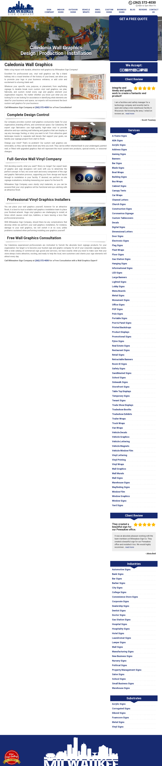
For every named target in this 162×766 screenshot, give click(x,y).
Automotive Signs (121, 569)
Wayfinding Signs (121, 487)
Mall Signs (117, 647)
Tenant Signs (119, 400)
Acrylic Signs (119, 145)
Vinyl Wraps (118, 464)
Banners (116, 158)
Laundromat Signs (121, 638)
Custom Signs (109, 11)
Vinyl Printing (119, 459)
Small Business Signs (123, 683)
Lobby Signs (118, 286)
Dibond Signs (119, 713)
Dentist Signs (119, 610)
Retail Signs (118, 354)
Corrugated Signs (121, 708)
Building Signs (119, 177)
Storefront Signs (120, 386)
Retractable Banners (122, 359)
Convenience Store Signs (125, 597)
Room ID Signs (119, 364)
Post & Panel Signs (121, 323)
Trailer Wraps (119, 418)
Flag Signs (117, 245)
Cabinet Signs (119, 186)
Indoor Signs (60, 11)
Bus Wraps (117, 181)
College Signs (119, 592)
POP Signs (117, 309)
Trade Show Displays (122, 405)
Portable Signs (119, 318)
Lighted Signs (119, 282)
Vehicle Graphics (120, 437)
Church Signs (119, 204)
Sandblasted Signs (121, 373)
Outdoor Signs (73, 11)
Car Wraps (117, 195)
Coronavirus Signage (123, 213)
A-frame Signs (119, 136)
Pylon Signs (118, 341)
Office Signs (118, 304)
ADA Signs (117, 140)
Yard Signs (117, 505)
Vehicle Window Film (122, 450)
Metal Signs (118, 295)
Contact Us (153, 11)
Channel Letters (120, 199)
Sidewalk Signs (120, 382)
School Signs (119, 377)
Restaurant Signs (121, 350)
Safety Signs (118, 368)
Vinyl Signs (98, 11)
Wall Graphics (119, 468)
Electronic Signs (120, 240)
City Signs (117, 587)
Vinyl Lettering (119, 455)
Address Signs (119, 149)
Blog (132, 10)
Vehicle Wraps (86, 11)
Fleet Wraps (118, 250)
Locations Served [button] (97, 752)
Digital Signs (118, 227)
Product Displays (120, 332)
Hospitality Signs (121, 628)
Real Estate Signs (121, 345)
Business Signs (121, 11)
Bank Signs (117, 574)
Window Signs (119, 500)
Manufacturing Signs (123, 651)
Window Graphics (121, 496)
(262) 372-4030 (142, 2)
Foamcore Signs (120, 717)
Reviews (143, 10)
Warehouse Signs (121, 482)
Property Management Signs (126, 670)
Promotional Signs (121, 336)
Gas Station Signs (121, 259)
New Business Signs (122, 656)
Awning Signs (119, 154)
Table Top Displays (121, 391)
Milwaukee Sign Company (100, 741)
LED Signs (117, 272)
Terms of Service (96, 746)
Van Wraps (117, 428)
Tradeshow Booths (121, 409)
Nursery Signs (119, 660)
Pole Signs (117, 313)
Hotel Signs (118, 633)
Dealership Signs (120, 606)
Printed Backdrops (121, 327)
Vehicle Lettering (121, 441)
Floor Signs (118, 254)
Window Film (118, 491)
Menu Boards (119, 291)
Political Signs (119, 665)
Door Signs (117, 236)
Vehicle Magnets (120, 446)
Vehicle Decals (119, 432)
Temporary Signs (121, 396)
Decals (115, 222)
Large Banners (119, 277)
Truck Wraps (118, 423)
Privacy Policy (95, 743)
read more (130, 113)
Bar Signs (117, 163)
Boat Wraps (118, 172)
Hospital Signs (119, 624)
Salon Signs (118, 674)
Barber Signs (118, 583)
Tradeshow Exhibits (122, 414)
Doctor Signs (118, 615)
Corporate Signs (120, 601)
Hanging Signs (119, 263)
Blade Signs (118, 168)
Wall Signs (117, 478)
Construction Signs (122, 209)
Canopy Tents (119, 190)
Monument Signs (121, 300)
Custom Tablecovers (122, 218)
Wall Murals (118, 473)
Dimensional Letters (122, 231)
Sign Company (49, 11)
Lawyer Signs (119, 642)
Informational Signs (122, 268)
